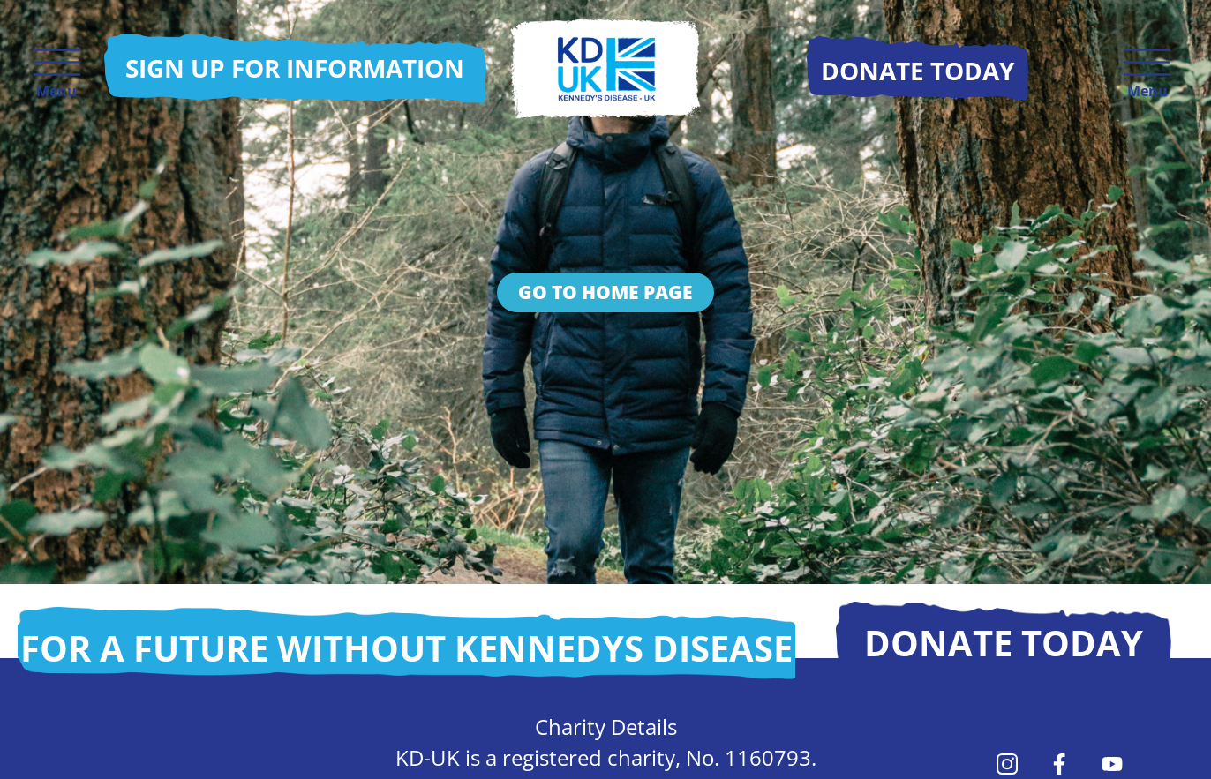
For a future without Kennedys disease (406, 648)
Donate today (1003, 642)
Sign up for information (294, 68)
